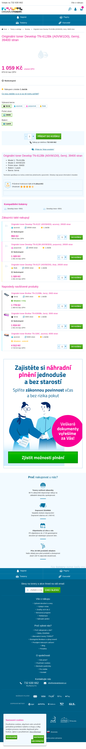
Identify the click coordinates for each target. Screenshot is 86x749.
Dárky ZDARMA (43, 640)
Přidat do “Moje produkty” (43, 156)
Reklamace (43, 623)
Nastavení (38, 737)
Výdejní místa (43, 613)
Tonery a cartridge (15, 36)
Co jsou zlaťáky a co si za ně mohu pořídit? (20, 101)
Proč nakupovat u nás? (43, 637)
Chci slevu (52, 597)
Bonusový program (43, 619)
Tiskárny (21, 29)
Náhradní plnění (43, 626)
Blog (43, 652)
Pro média (43, 676)
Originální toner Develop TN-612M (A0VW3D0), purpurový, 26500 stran (42, 251)
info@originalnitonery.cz (57, 690)
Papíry (64, 24)
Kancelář (64, 29)
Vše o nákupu (77, 3)
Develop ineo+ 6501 (54, 215)
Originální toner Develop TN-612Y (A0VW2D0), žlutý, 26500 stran (39, 271)
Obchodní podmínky (43, 673)
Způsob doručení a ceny (43, 610)
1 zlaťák (46, 234)
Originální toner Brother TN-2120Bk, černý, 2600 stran (34, 300)
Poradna (43, 655)
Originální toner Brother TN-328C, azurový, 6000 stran (34, 340)
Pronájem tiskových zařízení (43, 649)
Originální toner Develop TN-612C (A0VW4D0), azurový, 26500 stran (41, 231)
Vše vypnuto (37, 741)
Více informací (35, 732)
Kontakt (43, 679)
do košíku (76, 244)
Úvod (5, 36)
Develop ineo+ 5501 (15, 215)
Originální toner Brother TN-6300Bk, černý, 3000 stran (34, 320)
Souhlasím (11, 737)
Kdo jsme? (43, 667)
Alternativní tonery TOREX (43, 643)
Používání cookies (43, 670)
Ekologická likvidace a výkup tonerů (43, 646)
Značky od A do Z (43, 616)
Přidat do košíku (49, 143)
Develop (27, 36)
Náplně (21, 24)
